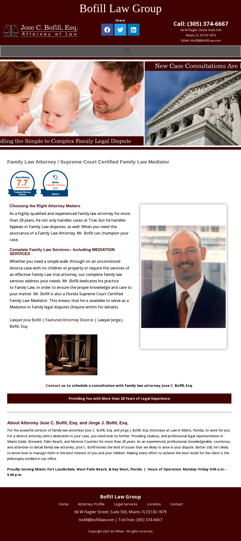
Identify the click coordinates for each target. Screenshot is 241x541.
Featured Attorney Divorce (69, 319)
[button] (126, 50)
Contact (53, 385)
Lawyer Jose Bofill (25, 319)
